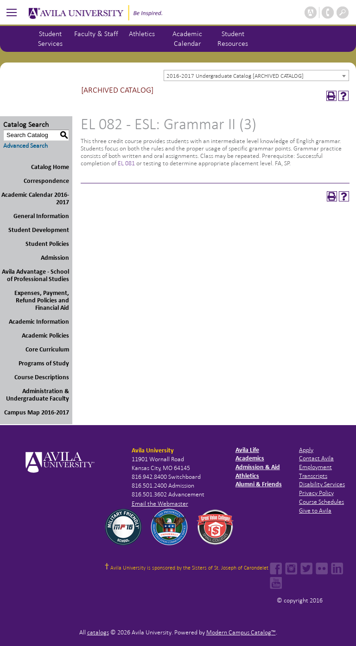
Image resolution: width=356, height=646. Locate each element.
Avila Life (247, 449)
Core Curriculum (47, 349)
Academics (249, 458)
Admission (55, 257)
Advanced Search (25, 145)
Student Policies (47, 243)
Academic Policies (45, 335)
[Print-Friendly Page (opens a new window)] (331, 96)
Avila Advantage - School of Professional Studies (35, 275)
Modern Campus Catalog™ (241, 632)
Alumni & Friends (258, 484)
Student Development (38, 229)
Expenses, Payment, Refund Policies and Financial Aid (41, 300)
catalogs (98, 632)
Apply (306, 449)
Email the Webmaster (160, 503)
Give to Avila (315, 510)
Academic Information (39, 321)
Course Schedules (321, 501)
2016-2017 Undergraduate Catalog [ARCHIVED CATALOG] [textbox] (235, 76)
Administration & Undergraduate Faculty (37, 395)
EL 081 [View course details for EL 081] (126, 163)
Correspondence (46, 180)
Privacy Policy (316, 492)
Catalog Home (50, 166)
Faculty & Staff (96, 34)
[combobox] (256, 75)
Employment (315, 467)
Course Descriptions (41, 377)
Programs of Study (44, 363)
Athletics (142, 34)
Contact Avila (316, 458)
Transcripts (313, 475)
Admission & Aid (257, 467)
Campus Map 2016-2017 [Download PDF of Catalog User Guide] (36, 412)
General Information (41, 216)
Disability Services (322, 484)
